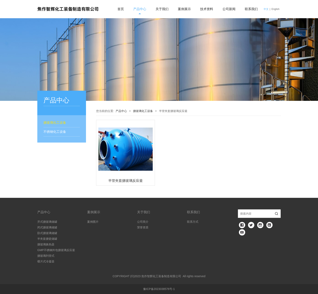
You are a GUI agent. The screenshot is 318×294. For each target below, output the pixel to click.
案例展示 (184, 9)
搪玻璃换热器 (45, 244)
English (275, 9)
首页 (120, 9)
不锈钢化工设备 (54, 131)
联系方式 (192, 221)
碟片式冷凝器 (45, 261)
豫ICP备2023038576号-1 (159, 289)
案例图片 (93, 221)
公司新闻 (228, 9)
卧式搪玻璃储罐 (47, 233)
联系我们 (251, 9)
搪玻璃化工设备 (54, 122)
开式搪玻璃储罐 (47, 221)
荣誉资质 (142, 227)
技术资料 (206, 9)
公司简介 (142, 221)
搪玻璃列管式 (45, 255)
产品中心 (139, 9)
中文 (266, 9)
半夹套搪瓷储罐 (47, 238)
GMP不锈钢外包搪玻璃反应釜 (56, 250)
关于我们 (162, 9)
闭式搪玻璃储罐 (47, 227)
